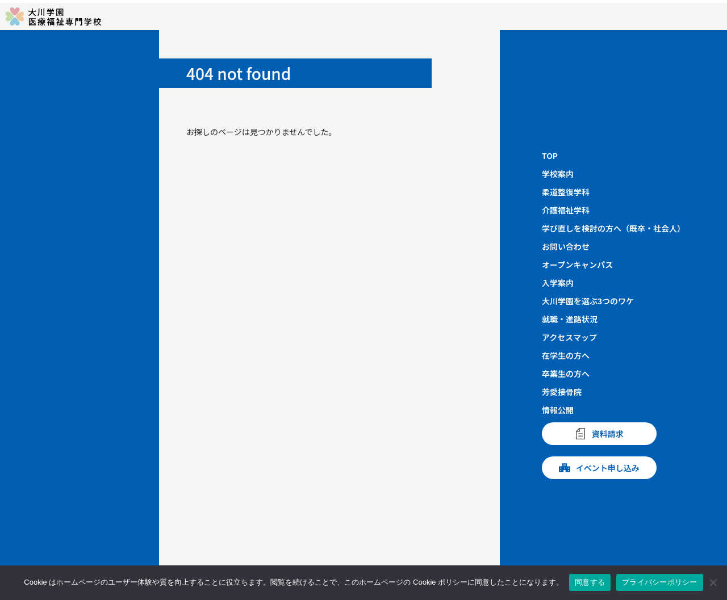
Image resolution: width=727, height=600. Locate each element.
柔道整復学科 (566, 192)
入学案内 (558, 282)
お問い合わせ (566, 246)
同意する (590, 582)
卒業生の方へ (566, 373)
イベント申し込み (599, 467)
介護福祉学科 (566, 210)
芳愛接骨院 (562, 391)
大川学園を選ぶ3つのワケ (588, 301)
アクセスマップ (569, 337)
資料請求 (599, 433)
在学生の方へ (566, 355)
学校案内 (558, 173)
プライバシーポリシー (659, 582)
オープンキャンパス (577, 264)
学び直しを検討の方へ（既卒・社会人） (613, 228)
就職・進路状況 (570, 319)
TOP (550, 155)
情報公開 (558, 410)
